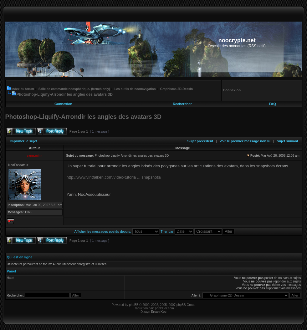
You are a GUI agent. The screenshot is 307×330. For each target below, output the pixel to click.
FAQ (272, 104)
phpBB (133, 305)
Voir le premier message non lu (244, 141)
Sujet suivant (287, 141)
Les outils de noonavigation (135, 89)
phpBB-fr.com (164, 308)
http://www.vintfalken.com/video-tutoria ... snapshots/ (114, 177)
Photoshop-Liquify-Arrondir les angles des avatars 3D (65, 94)
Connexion (63, 104)
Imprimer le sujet (23, 141)
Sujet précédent (200, 141)
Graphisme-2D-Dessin (176, 89)
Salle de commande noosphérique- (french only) (74, 89)
